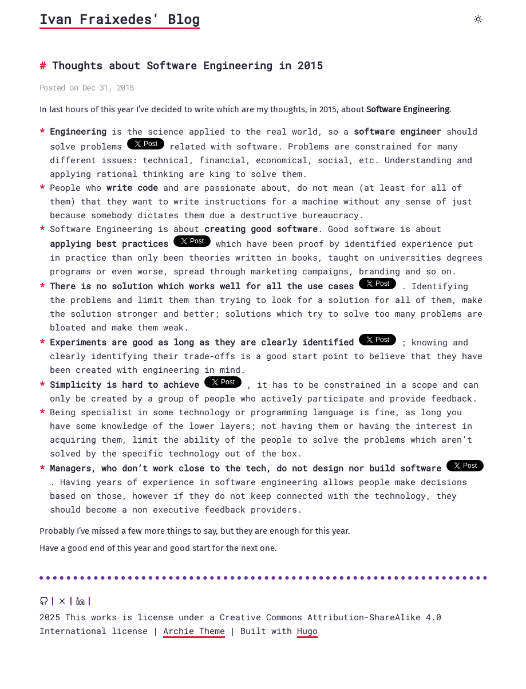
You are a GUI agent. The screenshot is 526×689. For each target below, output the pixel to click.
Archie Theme (194, 630)
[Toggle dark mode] (478, 19)
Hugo (307, 630)
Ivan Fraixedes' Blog (119, 18)
